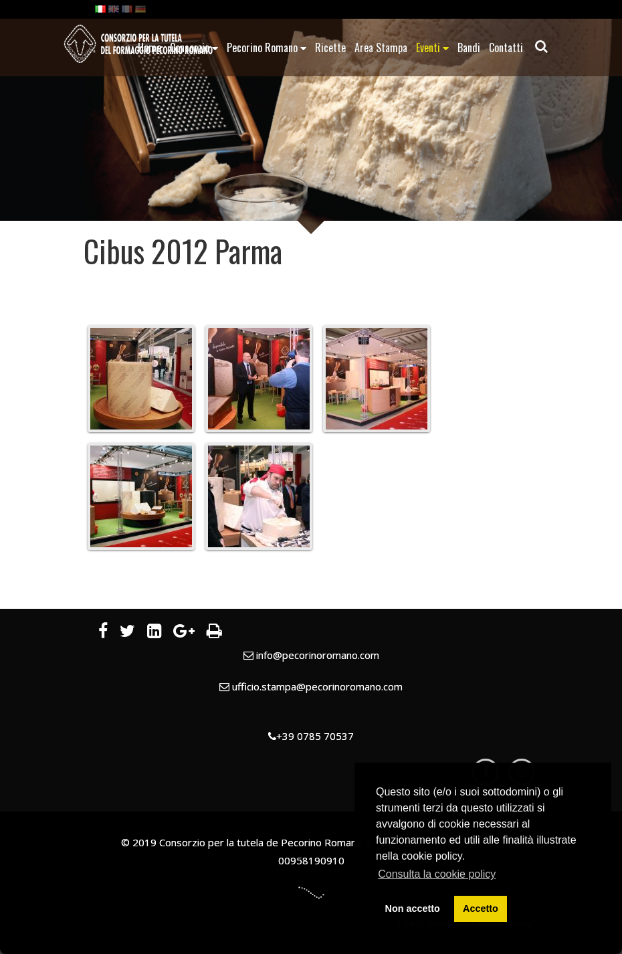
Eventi (432, 47)
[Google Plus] (184, 633)
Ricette (330, 47)
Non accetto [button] (412, 908)
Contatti (506, 47)
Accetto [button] (480, 908)
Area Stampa (380, 47)
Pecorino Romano (266, 47)
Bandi (468, 47)
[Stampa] (214, 633)
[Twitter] (127, 633)
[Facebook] (103, 633)
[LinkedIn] (154, 633)
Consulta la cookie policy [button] (437, 874)
